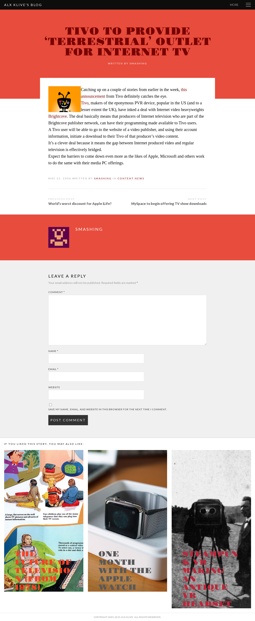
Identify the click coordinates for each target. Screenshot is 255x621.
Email (53, 369)
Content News (131, 178)
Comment (56, 292)
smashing (138, 63)
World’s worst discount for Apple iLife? (80, 204)
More (234, 4)
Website (54, 387)
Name (53, 351)
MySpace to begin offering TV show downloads (169, 204)
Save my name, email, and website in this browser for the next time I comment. (107, 409)
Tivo (85, 103)
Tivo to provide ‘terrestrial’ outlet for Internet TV (127, 42)
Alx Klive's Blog (23, 5)
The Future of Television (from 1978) (43, 570)
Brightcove (57, 116)
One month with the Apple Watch (125, 570)
